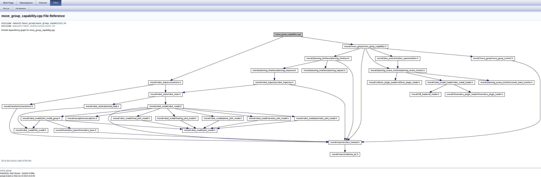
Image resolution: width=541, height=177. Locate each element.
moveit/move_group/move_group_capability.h (39, 23)
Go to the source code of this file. (16, 161)
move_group (6, 170)
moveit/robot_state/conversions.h (34, 26)
